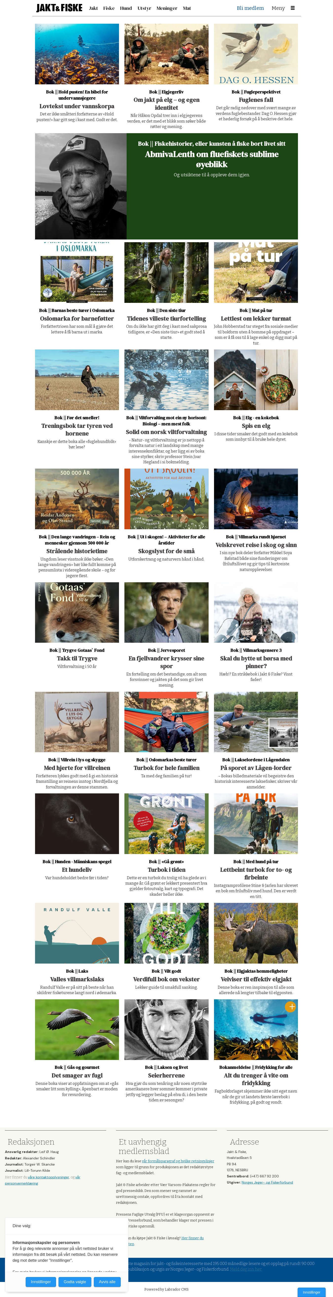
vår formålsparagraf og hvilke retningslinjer (178, 1161)
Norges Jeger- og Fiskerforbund (267, 1182)
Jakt (93, 8)
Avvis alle (107, 1282)
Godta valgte (75, 1282)
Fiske (109, 8)
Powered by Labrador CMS (166, 1289)
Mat (187, 8)
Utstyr (144, 8)
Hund (126, 8)
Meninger (167, 8)
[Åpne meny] (292, 8)
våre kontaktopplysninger (48, 1177)
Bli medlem (250, 8)
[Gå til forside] (59, 8)
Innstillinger (311, 1292)
